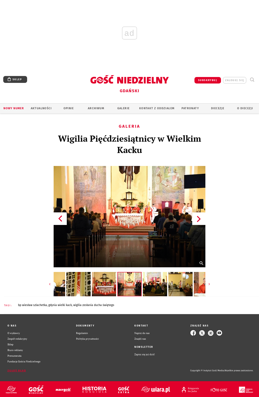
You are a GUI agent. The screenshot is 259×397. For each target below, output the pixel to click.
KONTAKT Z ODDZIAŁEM (157, 108)
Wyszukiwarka (252, 79)
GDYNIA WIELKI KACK (60, 305)
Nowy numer (13, 108)
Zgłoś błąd (16, 370)
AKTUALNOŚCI (41, 108)
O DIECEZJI (245, 108)
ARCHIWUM (96, 108)
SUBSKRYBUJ (207, 80)
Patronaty (190, 108)
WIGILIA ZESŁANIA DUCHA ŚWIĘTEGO (93, 305)
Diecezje (217, 108)
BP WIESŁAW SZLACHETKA (32, 305)
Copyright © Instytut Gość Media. (207, 370)
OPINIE (69, 108)
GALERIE (123, 108)
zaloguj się (234, 80)
